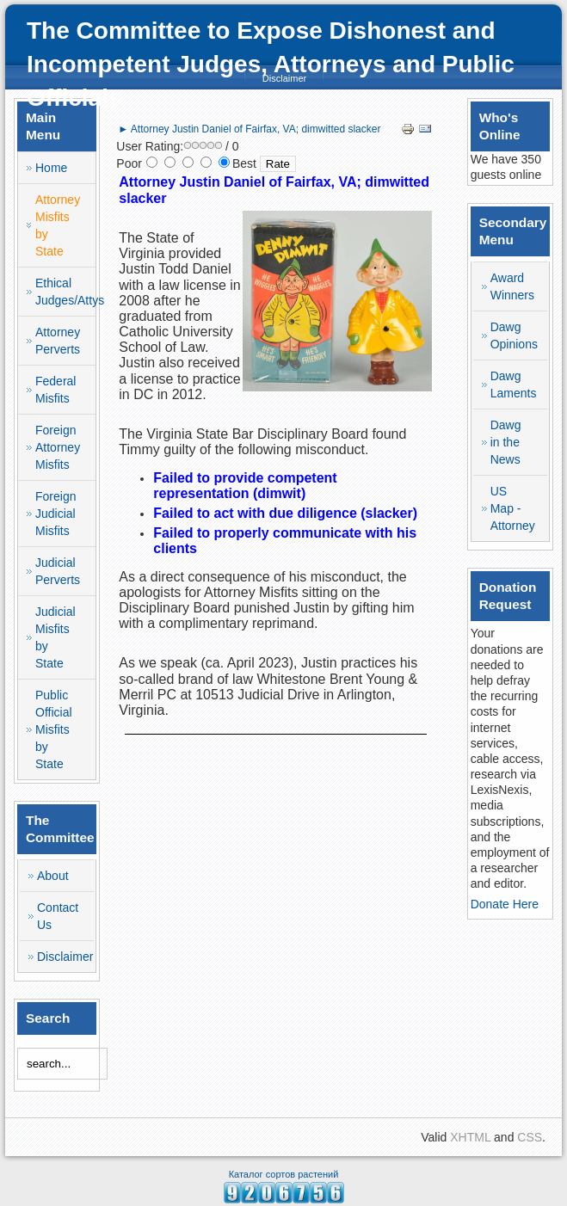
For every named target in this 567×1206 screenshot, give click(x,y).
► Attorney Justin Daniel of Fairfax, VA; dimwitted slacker (249, 129)
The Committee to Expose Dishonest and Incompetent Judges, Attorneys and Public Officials (271, 64)
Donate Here (505, 904)
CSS (529, 1137)
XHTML (470, 1137)
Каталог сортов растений (284, 1174)
